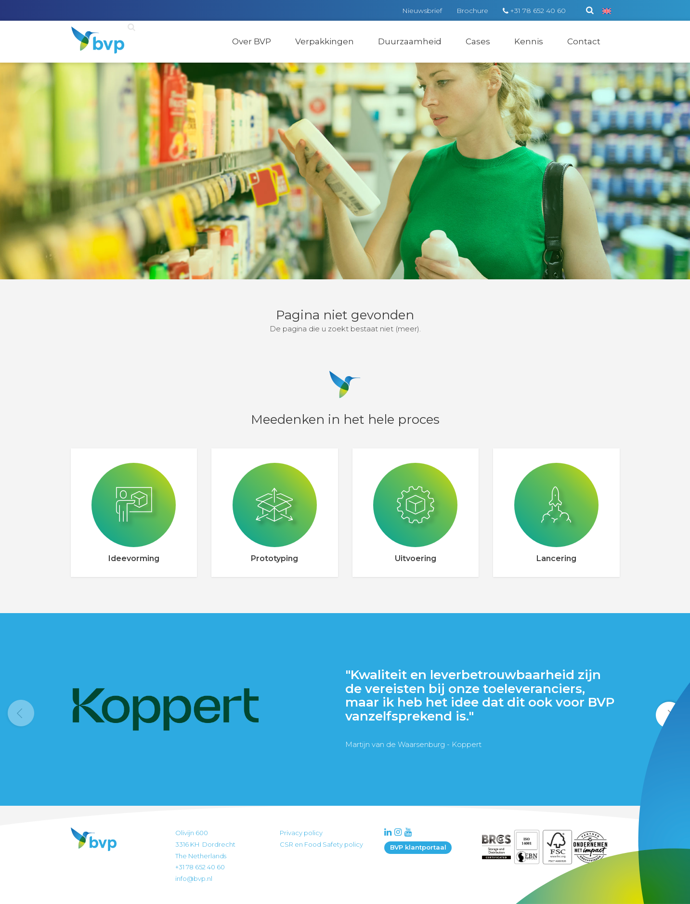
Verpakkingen (324, 41)
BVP (91, 33)
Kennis (528, 41)
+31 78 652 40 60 (538, 10)
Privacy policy (301, 833)
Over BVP (251, 41)
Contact (583, 41)
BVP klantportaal (418, 847)
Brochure (472, 10)
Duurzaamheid (410, 41)
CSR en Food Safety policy (321, 844)
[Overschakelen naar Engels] (607, 10)
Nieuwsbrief (422, 10)
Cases (478, 41)
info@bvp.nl (193, 878)
